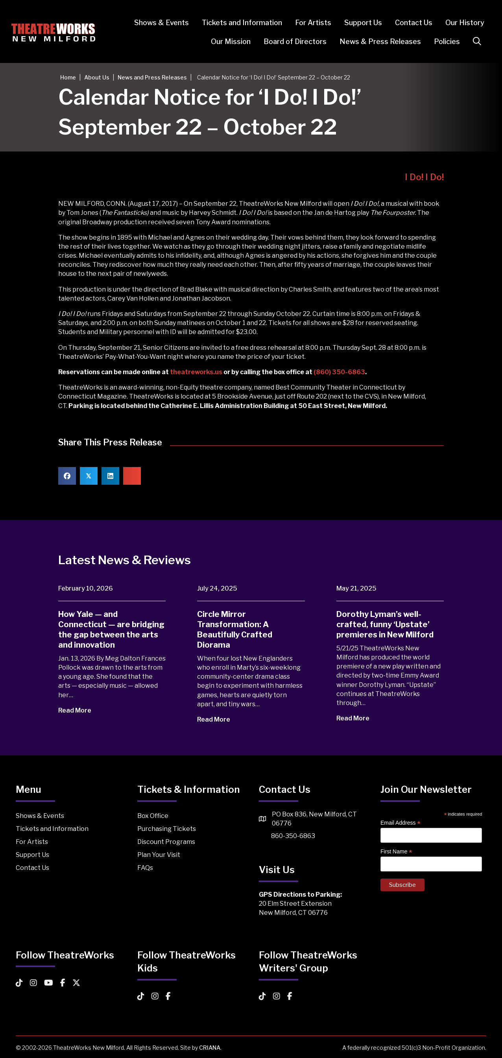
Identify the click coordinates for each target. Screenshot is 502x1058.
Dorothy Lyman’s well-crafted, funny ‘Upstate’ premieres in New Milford (385, 624)
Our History (460, 22)
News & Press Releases (376, 41)
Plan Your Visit (158, 855)
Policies (443, 41)
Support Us (359, 22)
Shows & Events (157, 22)
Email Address (400, 823)
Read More (80, 710)
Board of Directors (290, 41)
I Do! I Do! (424, 177)
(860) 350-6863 (339, 372)
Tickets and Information (237, 22)
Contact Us (409, 22)
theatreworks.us (196, 372)
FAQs (145, 868)
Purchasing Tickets (166, 829)
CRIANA (209, 1047)
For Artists (309, 22)
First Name (396, 851)
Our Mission (226, 41)
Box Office (152, 816)
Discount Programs (166, 842)
